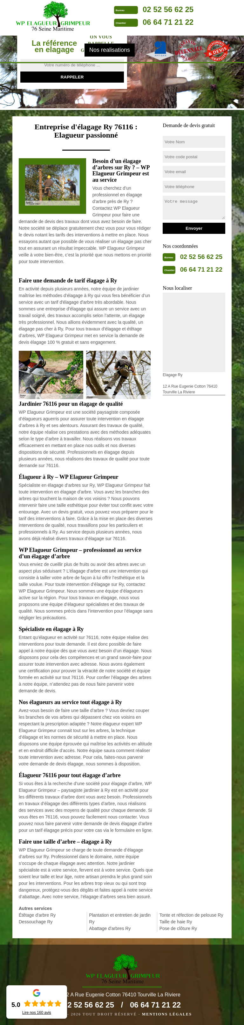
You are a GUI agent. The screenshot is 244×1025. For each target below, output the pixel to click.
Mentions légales (167, 1014)
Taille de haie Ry (175, 921)
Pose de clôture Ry (178, 928)
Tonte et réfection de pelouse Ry (191, 915)
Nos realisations (109, 50)
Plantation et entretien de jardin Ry (120, 918)
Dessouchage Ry (36, 921)
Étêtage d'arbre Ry (37, 915)
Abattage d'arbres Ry (110, 928)
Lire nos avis (36, 1012)
